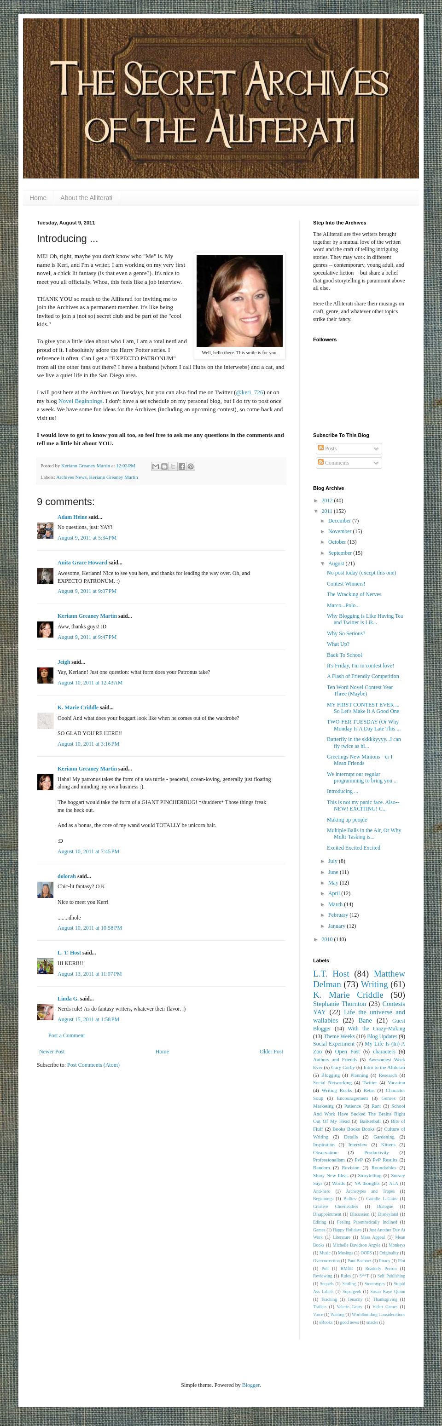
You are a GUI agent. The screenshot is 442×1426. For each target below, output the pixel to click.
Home (38, 197)
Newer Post (52, 1051)
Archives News (71, 477)
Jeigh (64, 662)
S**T (364, 1275)
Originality (389, 1252)
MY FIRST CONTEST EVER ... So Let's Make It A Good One (363, 708)
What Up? (338, 644)
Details (351, 1136)
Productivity (376, 1152)
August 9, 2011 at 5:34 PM (87, 538)
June (334, 872)
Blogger (251, 1385)
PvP (359, 1159)
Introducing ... (342, 791)
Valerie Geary (349, 1306)
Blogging (330, 1075)
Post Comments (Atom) (93, 1065)
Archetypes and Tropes (370, 1191)
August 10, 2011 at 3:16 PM (88, 744)
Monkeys (397, 1245)
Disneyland (388, 1214)
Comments (333, 463)
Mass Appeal (373, 1237)
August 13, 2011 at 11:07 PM (90, 974)
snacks (372, 1322)
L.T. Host (331, 973)
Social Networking (332, 1082)
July (333, 861)
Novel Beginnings (80, 400)
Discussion (359, 1214)
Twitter (370, 1082)
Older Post (271, 1051)
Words (338, 1183)
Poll (325, 1268)
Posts (327, 448)
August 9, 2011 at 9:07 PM (87, 591)
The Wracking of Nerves (354, 594)
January (337, 926)
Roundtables (384, 1167)
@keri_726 (249, 392)
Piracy (384, 1260)
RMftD (347, 1268)
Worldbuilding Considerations (378, 1314)
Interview (358, 1144)
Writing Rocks (337, 1090)
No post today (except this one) (361, 572)
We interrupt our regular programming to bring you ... (362, 777)
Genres (389, 1098)
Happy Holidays (347, 1229)
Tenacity (355, 1299)
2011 (328, 511)
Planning (359, 1075)
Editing (319, 1222)
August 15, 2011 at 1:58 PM (88, 1019)
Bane (365, 1020)
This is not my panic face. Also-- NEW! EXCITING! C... (363, 805)
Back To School (344, 655)
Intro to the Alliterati (384, 1067)
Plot (401, 1260)
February (338, 915)
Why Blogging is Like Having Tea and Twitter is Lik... (365, 619)
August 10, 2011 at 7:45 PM (88, 851)
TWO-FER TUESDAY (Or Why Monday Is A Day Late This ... (364, 725)
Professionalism (329, 1159)
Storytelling (370, 1175)
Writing (374, 984)
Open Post (347, 1051)
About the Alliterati (86, 197)
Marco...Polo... (343, 605)
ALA (393, 1183)
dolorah (67, 876)
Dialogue (385, 1206)
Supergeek (352, 1291)
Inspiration (324, 1144)
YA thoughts (367, 1183)
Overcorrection (326, 1260)
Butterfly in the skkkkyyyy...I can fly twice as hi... (364, 742)
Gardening (384, 1136)
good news (349, 1322)
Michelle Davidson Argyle (357, 1245)
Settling (349, 1283)
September (340, 553)
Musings (345, 1252)
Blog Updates (382, 1036)
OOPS (366, 1252)
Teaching (329, 1299)
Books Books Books (353, 1129)
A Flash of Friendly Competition (363, 676)
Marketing (323, 1106)
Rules (346, 1275)
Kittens (388, 1144)
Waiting (337, 1314)
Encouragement (352, 1098)
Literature (341, 1237)
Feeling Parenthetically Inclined (367, 1222)
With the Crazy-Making (376, 1028)
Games (319, 1229)
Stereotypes (375, 1283)
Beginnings (323, 1198)
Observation (325, 1152)
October (338, 542)
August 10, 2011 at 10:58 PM (90, 928)
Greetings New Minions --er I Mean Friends (360, 759)
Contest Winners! (346, 584)
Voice (318, 1314)
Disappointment (327, 1214)
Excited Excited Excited (353, 848)
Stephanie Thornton (339, 1003)
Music (325, 1252)
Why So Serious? (346, 633)
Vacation (396, 1082)
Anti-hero (321, 1191)
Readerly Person (380, 1268)
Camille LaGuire (381, 1198)
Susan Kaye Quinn (387, 1291)
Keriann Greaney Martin (113, 477)
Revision (351, 1167)
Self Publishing (391, 1275)
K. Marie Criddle (78, 707)
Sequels (327, 1283)
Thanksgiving (385, 1299)
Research (388, 1075)
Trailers (320, 1306)
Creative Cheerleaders (335, 1206)
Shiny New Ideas (331, 1175)
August (337, 563)
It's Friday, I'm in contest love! (360, 665)
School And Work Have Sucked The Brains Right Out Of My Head (359, 1113)
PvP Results (385, 1159)
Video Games (385, 1306)
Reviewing (322, 1275)
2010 (328, 939)
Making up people (347, 819)
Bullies (349, 1198)
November (340, 531)
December (340, 521)
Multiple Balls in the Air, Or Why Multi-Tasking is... (364, 833)
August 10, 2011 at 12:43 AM (90, 682)
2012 (328, 500)
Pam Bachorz (360, 1260)
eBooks (326, 1322)
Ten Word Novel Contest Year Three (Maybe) (360, 690)
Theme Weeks (339, 1036)
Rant (376, 1106)
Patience (352, 1106)
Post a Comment (66, 1035)
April (334, 893)
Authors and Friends (335, 1059)
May (334, 883)
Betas (368, 1090)
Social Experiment (334, 1044)
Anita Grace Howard (82, 562)
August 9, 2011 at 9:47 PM (87, 637)
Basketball (370, 1121)
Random (321, 1167)
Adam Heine (72, 517)
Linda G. (68, 998)
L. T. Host (69, 952)
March (336, 904)
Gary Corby (343, 1067)
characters (384, 1051)
